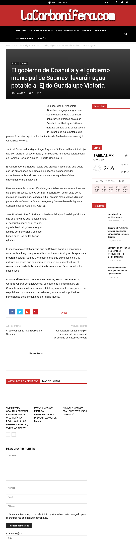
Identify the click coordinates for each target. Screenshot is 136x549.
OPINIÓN (41, 38)
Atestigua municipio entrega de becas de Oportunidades (117, 271)
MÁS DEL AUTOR (51, 381)
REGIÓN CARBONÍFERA (41, 30)
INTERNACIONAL (24, 38)
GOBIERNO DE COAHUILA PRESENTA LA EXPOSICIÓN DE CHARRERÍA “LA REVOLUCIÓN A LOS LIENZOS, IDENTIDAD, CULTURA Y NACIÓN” (17, 418)
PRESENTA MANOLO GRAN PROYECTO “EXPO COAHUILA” (74, 411)
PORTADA (21, 30)
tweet (64, 312)
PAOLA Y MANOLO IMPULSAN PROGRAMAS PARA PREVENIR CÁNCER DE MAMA (45, 414)
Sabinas (24, 63)
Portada (15, 63)
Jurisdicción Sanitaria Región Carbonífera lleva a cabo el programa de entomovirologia (70, 334)
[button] (126, 34)
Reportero (36, 353)
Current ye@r (14, 533)
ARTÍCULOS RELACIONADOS (23, 381)
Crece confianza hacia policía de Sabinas (24, 332)
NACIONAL (100, 30)
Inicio (106, 2)
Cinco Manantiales (67, 30)
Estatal (87, 30)
